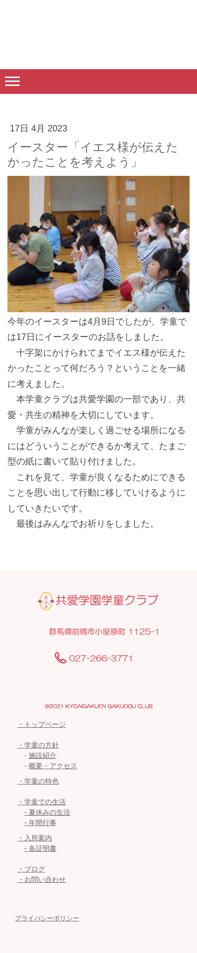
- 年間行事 (40, 823)
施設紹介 (42, 755)
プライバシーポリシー (47, 918)
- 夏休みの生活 (47, 812)
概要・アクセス (53, 766)
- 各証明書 (40, 848)
